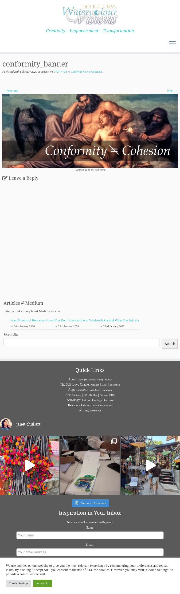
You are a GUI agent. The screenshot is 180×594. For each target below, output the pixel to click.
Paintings (76, 395)
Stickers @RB (107, 395)
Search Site (11, 334)
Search (170, 344)
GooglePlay (82, 389)
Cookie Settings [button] (18, 583)
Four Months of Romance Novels (33, 320)
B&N (104, 384)
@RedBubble (90, 395)
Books (108, 379)
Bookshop (115, 384)
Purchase (108, 400)
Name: (90, 527)
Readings (97, 400)
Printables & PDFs (102, 405)
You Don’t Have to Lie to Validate (77, 320)
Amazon (94, 384)
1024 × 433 (60, 71)
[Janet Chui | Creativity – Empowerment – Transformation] (90, 14)
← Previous (10, 91)
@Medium (95, 410)
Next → (172, 91)
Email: (90, 544)
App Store (95, 389)
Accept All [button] (42, 583)
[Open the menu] (172, 43)
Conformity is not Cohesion (86, 71)
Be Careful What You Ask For (119, 320)
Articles (86, 400)
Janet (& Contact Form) (90, 379)
